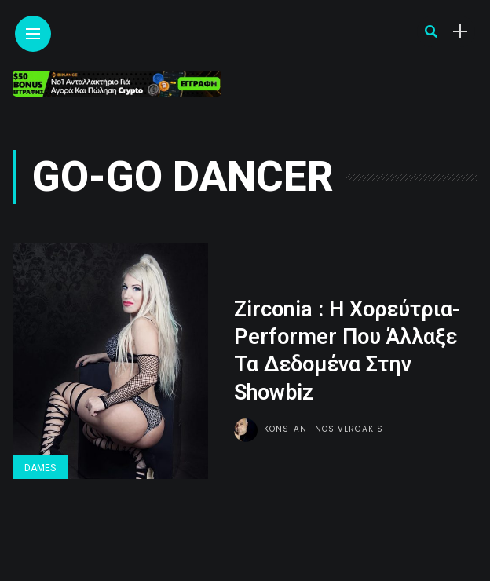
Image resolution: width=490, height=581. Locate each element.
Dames (40, 467)
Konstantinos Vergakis (323, 429)
